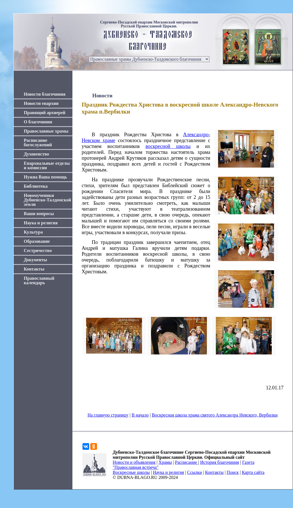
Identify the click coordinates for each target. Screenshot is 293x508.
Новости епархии (41, 103)
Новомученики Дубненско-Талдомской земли (47, 200)
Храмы (165, 462)
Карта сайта (253, 472)
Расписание (186, 462)
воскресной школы (168, 146)
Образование (37, 241)
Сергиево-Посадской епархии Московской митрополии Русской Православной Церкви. (149, 24)
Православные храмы (46, 131)
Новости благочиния (44, 94)
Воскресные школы (131, 472)
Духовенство (36, 154)
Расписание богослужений (38, 142)
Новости (102, 95)
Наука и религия (41, 222)
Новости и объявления (134, 462)
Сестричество (38, 250)
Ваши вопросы (39, 213)
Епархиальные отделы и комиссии (47, 165)
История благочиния (219, 462)
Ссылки (194, 472)
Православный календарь (39, 280)
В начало (140, 415)
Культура (33, 232)
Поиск (233, 472)
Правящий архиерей (44, 112)
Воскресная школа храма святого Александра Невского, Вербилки (215, 415)
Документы (35, 259)
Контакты (34, 269)
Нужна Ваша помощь (45, 177)
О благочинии (38, 121)
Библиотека (36, 186)
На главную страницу (108, 415)
